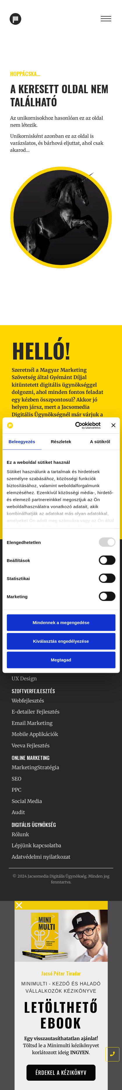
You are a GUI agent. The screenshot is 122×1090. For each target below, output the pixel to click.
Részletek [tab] (61, 441)
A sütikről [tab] (100, 441)
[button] (61, 905)
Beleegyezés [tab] (22, 441)
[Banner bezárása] (113, 425)
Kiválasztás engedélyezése (61, 641)
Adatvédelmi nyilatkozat (41, 857)
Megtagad (61, 659)
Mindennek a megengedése (61, 622)
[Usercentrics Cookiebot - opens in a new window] (76, 425)
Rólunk (20, 834)
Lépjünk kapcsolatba (36, 845)
